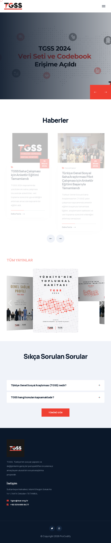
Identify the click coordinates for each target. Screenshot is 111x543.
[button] (101, 303)
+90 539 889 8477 (19, 504)
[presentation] (95, 92)
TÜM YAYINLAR (20, 259)
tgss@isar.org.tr (19, 500)
